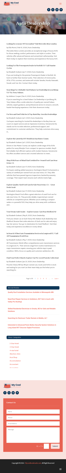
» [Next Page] (52, 278)
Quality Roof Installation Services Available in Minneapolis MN (30, 292)
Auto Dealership (34, 48)
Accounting (14, 368)
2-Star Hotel (14, 343)
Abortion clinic (15, 354)
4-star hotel (14, 350)
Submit (55, 446)
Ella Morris (12, 48)
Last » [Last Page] (56, 278)
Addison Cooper (15, 96)
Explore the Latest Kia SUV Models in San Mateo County (28, 139)
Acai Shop (13, 357)
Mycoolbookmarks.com (33, 463)
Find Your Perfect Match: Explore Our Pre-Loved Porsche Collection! (33, 258)
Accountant (14, 364)
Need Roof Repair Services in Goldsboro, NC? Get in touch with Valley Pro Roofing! (31, 300)
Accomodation (15, 361)
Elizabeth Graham (15, 72)
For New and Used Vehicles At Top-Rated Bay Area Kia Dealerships (32, 114)
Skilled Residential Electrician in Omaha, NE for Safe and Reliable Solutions (32, 310)
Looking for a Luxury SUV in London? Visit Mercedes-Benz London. (32, 44)
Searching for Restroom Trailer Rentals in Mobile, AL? (27, 318)
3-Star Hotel (14, 347)
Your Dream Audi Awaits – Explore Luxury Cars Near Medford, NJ (31, 212)
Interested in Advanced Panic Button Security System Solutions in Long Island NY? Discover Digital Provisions (32, 326)
